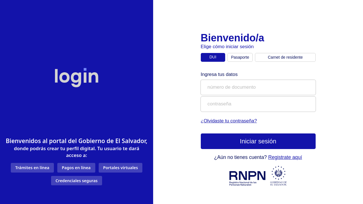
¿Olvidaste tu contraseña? (229, 121)
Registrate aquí (285, 157)
